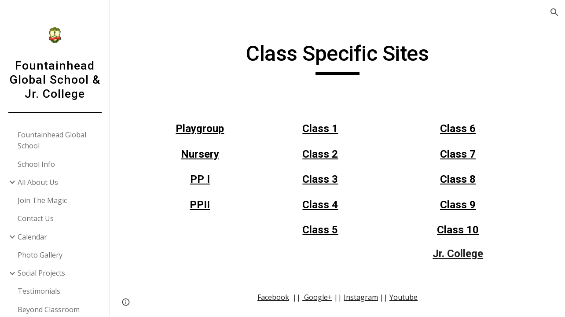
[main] (337, 57)
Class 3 (320, 179)
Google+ (317, 297)
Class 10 (458, 230)
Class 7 (458, 154)
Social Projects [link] (41, 273)
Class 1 (320, 128)
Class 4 (320, 205)
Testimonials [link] (39, 291)
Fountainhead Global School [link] (52, 140)
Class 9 (458, 205)
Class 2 (320, 154)
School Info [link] (36, 164)
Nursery (200, 154)
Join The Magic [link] (42, 200)
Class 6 (458, 128)
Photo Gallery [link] (40, 255)
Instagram (361, 297)
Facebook (273, 297)
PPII (200, 205)
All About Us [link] (38, 182)
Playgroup (200, 128)
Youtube (403, 297)
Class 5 (320, 230)
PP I (200, 179)
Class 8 (458, 179)
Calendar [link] (32, 237)
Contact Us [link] (36, 218)
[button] (554, 12)
